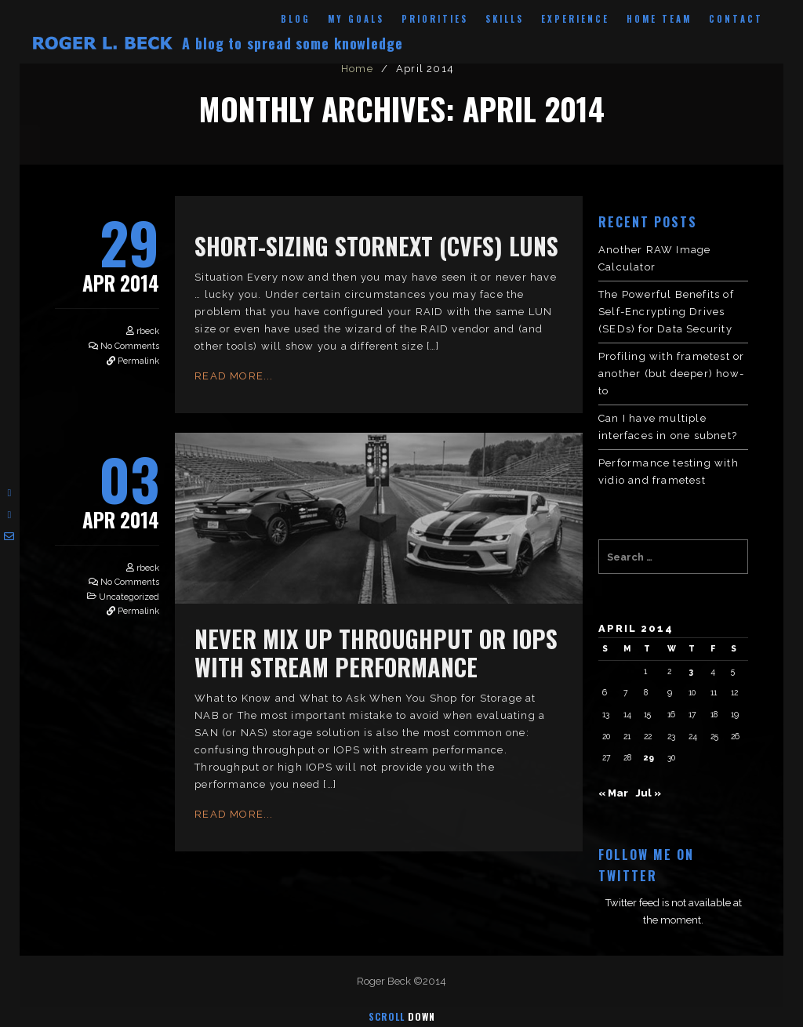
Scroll (402, 1016)
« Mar (613, 793)
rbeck (147, 331)
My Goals (356, 19)
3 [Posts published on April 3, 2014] (691, 671)
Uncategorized (129, 597)
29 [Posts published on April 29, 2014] (649, 757)
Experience (575, 19)
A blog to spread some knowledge (292, 43)
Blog (296, 19)
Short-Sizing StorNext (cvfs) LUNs (376, 245)
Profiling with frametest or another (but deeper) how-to (671, 373)
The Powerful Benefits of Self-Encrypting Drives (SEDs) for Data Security (666, 312)
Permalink (138, 361)
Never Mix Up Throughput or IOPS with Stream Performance (376, 652)
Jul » (648, 793)
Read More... (233, 376)
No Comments (129, 346)
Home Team (659, 19)
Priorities (435, 19)
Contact (736, 19)
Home (357, 68)
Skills (504, 19)
